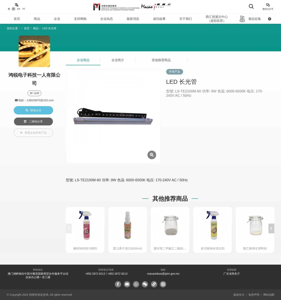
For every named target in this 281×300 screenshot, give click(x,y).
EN (18, 9)
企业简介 (117, 60)
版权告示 (238, 294)
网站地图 (268, 294)
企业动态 (106, 18)
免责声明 (253, 294)
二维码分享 (33, 121)
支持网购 (80, 18)
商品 (37, 18)
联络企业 (33, 110)
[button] (271, 228)
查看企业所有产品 (33, 132)
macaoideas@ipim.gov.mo (163, 273)
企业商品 (83, 60)
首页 (17, 18)
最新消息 (133, 18)
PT (24, 9)
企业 (57, 18)
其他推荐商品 (161, 60)
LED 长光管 (49, 28)
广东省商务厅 (231, 273)
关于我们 (185, 18)
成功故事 (159, 18)
